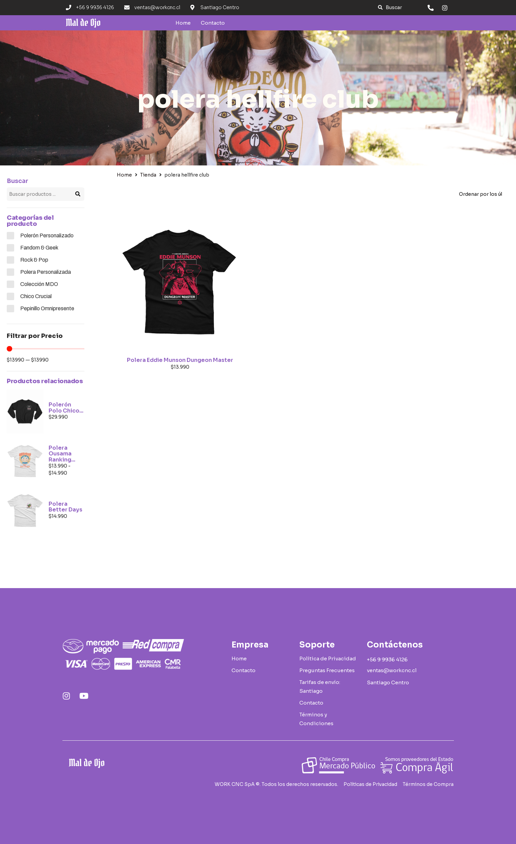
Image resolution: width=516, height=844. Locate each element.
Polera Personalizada (45, 272)
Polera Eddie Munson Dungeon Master (180, 360)
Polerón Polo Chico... (66, 407)
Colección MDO (39, 284)
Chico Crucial (36, 296)
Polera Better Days (65, 506)
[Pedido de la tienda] (480, 194)
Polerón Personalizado (47, 235)
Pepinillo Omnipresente (47, 308)
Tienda (148, 175)
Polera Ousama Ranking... (62, 453)
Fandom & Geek (39, 247)
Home (124, 175)
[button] (390, 7)
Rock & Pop (34, 260)
